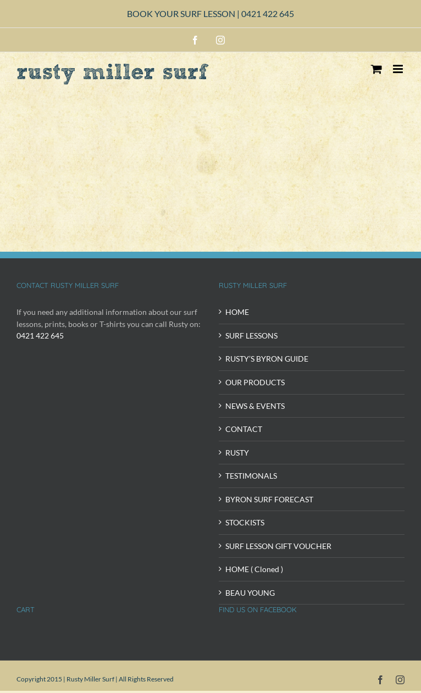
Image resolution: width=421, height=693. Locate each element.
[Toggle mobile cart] (376, 69)
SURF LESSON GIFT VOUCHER (278, 546)
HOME (237, 312)
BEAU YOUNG (250, 592)
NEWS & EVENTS (255, 406)
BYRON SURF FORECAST (269, 499)
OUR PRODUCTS (255, 382)
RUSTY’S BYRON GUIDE (266, 358)
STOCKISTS (244, 522)
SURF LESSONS (251, 335)
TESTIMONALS (251, 475)
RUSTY (237, 452)
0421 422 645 (267, 13)
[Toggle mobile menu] (399, 69)
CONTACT (243, 429)
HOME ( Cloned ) (254, 569)
